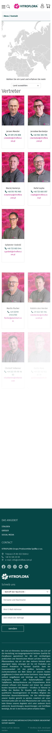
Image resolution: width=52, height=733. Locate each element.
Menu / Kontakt (10, 16)
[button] (42, 6)
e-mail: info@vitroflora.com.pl (17, 560)
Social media (8, 535)
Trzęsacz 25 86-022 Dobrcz (15, 554)
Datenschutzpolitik (26, 720)
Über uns (39, 720)
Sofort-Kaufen (8, 723)
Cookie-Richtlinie (9, 720)
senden (12, 628)
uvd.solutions (45, 730)
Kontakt (46, 720)
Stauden (6, 526)
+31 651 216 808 (13, 135)
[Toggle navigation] (4, 6)
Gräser (5, 530)
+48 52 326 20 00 (11, 557)
